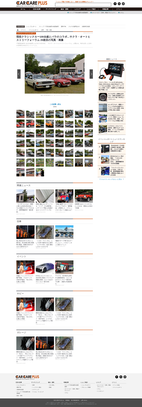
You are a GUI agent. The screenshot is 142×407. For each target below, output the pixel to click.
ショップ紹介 (91, 9)
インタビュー (100, 391)
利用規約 (67, 400)
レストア (78, 9)
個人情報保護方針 (75, 400)
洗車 (33, 385)
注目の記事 (36, 9)
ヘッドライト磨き (36, 387)
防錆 (50, 387)
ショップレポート (31, 26)
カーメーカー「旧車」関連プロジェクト (104, 12)
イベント (119, 9)
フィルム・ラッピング (38, 391)
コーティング (35, 389)
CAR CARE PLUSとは (59, 400)
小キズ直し (52, 385)
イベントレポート (117, 387)
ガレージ (21, 332)
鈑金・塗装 (64, 9)
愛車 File (63, 26)
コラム (122, 12)
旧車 (19, 221)
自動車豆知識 (86, 26)
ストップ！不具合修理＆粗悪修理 (49, 26)
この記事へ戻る (55, 105)
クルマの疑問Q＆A (74, 26)
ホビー (20, 293)
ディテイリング (51, 9)
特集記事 (105, 9)
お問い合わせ (84, 400)
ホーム (23, 9)
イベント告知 (116, 385)
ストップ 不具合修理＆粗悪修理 (78, 12)
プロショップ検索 (86, 387)
